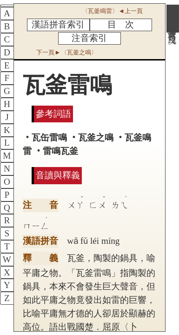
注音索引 (89, 38)
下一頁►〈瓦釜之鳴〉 (66, 52)
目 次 (120, 24)
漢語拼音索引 (58, 24)
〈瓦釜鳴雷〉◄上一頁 (112, 10)
